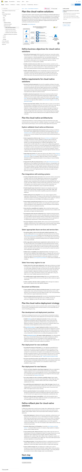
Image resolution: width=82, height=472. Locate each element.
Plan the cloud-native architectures (69, 14)
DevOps (29, 318)
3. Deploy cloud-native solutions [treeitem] (10, 30)
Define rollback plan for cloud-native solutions (71, 17)
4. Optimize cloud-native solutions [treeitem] (11, 32)
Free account (77, 4)
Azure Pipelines (51, 426)
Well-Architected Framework (52, 161)
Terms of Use (64, 468)
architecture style (48, 138)
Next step (65, 19)
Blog (49, 468)
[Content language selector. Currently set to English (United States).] (6, 468)
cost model (55, 99)
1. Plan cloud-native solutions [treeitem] (10, 27)
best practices (34, 155)
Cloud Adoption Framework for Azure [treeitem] (8, 10)
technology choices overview (31, 235)
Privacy (59, 468)
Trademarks (70, 468)
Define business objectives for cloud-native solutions (71, 11)
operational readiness (30, 327)
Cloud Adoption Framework (33, 8)
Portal (73, 4)
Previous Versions (44, 468)
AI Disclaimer (37, 468)
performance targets (28, 101)
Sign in (79, 1)
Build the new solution (27, 458)
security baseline (46, 99)
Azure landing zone (31, 24)
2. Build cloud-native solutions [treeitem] (10, 29)
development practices (32, 335)
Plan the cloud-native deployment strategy (70, 16)
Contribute (54, 468)
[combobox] (10, 8)
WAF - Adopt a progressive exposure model (49, 356)
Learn (23, 8)
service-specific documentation (40, 257)
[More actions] (59, 8)
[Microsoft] (2, 1)
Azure (26, 8)
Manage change (38, 375)
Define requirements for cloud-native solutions (71, 13)
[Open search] (77, 2)
